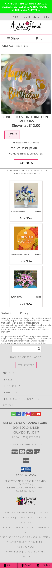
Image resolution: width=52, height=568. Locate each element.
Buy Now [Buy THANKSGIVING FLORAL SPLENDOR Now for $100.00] (26, 261)
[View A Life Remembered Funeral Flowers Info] (26, 195)
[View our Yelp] (33, 415)
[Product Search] (26, 349)
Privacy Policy (13, 551)
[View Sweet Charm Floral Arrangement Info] (26, 281)
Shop (13, 38)
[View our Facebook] (18, 415)
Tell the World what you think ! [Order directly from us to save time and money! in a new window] (25, 487)
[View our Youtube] (38, 415)
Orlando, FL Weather (13, 527)
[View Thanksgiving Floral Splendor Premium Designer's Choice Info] (26, 238)
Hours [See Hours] (43, 565)
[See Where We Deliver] (26, 365)
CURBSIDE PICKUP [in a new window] (26, 490)
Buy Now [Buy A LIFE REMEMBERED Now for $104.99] (26, 218)
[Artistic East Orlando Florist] (26, 31)
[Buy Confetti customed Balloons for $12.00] (26, 162)
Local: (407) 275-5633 (26, 437)
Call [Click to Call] (8, 565)
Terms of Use (26, 556)
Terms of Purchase (34, 551)
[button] (26, 469)
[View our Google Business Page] (23, 415)
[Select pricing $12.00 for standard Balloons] (12, 135)
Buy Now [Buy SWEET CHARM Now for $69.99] (26, 304)
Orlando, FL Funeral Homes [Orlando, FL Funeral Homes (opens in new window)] (18, 512)
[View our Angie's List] (13, 415)
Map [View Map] (26, 565)
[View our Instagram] (28, 415)
